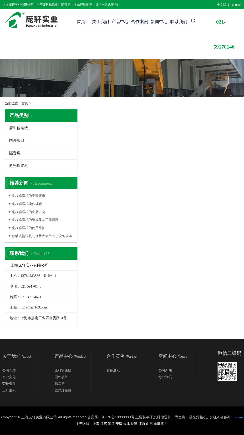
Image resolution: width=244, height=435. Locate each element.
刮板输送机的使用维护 (28, 228)
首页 (81, 21)
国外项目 (16, 140)
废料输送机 (162, 417)
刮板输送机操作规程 (27, 204)
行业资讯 (165, 377)
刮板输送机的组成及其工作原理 (35, 220)
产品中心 (120, 21)
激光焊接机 (18, 166)
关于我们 (100, 21)
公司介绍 (9, 370)
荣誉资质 (9, 384)
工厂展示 (9, 390)
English (236, 4)
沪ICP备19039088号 (118, 417)
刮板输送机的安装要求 (28, 196)
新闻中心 (159, 21)
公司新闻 (165, 370)
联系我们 (178, 21)
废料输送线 (18, 128)
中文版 (221, 4)
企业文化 (9, 377)
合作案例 (139, 21)
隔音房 (14, 153)
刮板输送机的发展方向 (28, 212)
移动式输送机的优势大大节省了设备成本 (42, 236)
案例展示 (113, 370)
